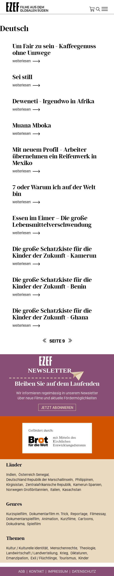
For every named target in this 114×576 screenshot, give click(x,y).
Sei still (22, 77)
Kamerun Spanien (87, 484)
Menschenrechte (63, 548)
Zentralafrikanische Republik (48, 484)
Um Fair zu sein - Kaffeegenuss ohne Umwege (54, 50)
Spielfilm (34, 524)
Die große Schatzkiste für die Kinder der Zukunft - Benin (52, 283)
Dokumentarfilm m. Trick (48, 514)
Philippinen (84, 479)
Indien (11, 474)
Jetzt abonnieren (57, 407)
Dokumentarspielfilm (22, 519)
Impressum (58, 571)
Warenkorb (91, 9)
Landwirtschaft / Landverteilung (31, 553)
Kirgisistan (14, 484)
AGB (21, 571)
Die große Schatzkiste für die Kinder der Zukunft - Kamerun (54, 252)
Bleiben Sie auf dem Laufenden (57, 384)
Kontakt (36, 571)
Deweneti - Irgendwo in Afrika (53, 101)
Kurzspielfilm (16, 514)
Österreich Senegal (34, 474)
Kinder (83, 558)
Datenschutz (84, 571)
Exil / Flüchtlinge (44, 558)
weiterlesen (21, 61)
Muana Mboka (31, 125)
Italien (55, 489)
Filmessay (97, 514)
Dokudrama (15, 524)
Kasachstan (71, 489)
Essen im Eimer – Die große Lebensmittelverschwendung (52, 221)
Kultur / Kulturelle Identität (27, 548)
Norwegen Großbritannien (27, 489)
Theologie (87, 548)
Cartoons (85, 519)
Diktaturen (79, 553)
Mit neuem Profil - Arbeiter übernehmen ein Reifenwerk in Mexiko (54, 156)
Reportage (79, 514)
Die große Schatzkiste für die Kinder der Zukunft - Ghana (52, 314)
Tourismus (67, 558)
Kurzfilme (68, 519)
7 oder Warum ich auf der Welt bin (54, 191)
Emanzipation (17, 558)
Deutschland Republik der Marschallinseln (39, 479)
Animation (50, 519)
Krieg (64, 553)
